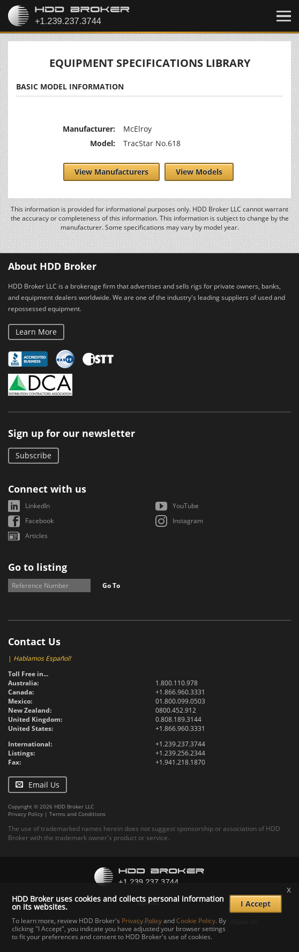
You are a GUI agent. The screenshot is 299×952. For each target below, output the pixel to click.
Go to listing (37, 567)
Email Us (43, 785)
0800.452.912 (175, 710)
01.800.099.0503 (180, 701)
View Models (199, 172)
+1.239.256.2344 (180, 753)
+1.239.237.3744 (180, 744)
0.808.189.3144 (178, 719)
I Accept (256, 903)
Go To (111, 585)
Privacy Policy (25, 814)
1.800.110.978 (176, 682)
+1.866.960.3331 (180, 692)
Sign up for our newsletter (71, 433)
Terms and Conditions (77, 814)
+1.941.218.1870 (180, 762)
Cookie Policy (195, 920)
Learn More (36, 332)
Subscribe (33, 455)
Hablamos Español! (42, 658)
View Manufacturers (111, 172)
